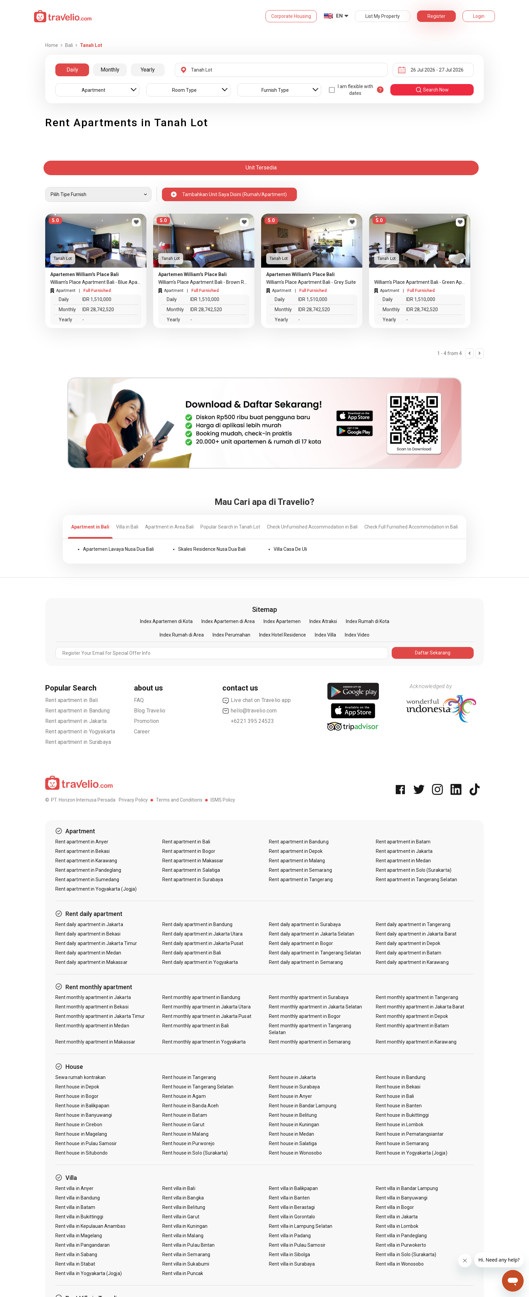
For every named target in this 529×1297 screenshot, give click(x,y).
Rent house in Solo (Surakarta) (195, 1153)
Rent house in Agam (184, 1096)
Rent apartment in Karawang (86, 860)
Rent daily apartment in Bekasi (88, 934)
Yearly (148, 69)
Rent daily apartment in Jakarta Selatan (311, 934)
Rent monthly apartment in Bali (195, 1025)
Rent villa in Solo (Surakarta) (406, 1254)
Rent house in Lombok (399, 1124)
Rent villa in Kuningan (184, 1226)
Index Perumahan (231, 635)
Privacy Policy (133, 800)
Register (436, 16)
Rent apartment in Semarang (300, 870)
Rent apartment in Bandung (77, 710)
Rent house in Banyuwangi (83, 1115)
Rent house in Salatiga (293, 1143)
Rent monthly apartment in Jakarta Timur (100, 1016)
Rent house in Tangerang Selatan (198, 1086)
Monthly (110, 69)
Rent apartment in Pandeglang (88, 870)
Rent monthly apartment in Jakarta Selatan (315, 1006)
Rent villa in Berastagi (292, 1207)
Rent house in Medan (291, 1134)
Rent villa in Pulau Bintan (188, 1245)
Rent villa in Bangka (183, 1197)
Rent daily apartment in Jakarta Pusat (203, 943)
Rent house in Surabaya (294, 1086)
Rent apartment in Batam (403, 841)
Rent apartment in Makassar (192, 860)
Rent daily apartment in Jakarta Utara (202, 934)
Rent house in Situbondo (81, 1153)
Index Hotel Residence (282, 635)
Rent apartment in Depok (296, 851)
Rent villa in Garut (180, 1216)
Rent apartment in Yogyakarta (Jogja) (96, 889)
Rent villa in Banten (289, 1197)
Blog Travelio (150, 710)
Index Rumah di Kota (367, 621)
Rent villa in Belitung (183, 1207)
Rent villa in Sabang (76, 1254)
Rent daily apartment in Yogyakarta (200, 962)
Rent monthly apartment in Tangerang (417, 997)
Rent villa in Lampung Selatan (300, 1226)
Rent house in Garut (183, 1124)
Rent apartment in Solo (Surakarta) (413, 870)
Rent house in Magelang (81, 1134)
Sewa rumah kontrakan (80, 1077)
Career (142, 731)
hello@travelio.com (249, 710)
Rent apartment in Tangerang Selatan (416, 879)
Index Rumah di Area (182, 635)
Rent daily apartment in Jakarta (89, 924)
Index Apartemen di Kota (166, 621)
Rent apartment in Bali (71, 700)
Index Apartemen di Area (228, 621)
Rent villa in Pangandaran (82, 1245)
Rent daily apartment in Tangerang (413, 924)
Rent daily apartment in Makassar (91, 962)
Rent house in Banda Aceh (190, 1105)
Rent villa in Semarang (186, 1254)
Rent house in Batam (184, 1115)
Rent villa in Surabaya (292, 1264)
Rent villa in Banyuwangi (401, 1197)
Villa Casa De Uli (290, 549)
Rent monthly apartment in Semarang (310, 1042)
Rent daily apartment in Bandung (197, 924)
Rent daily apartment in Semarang (306, 962)
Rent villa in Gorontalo (292, 1216)
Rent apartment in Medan (403, 860)
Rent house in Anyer (290, 1096)
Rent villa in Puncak (182, 1273)
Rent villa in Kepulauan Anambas (90, 1226)
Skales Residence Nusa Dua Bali (212, 549)
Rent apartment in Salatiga (191, 870)
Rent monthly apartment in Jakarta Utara (206, 1006)
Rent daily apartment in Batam (408, 952)
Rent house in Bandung (400, 1077)
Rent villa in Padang (290, 1235)
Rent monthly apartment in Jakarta (93, 997)
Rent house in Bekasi (398, 1086)
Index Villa (325, 635)
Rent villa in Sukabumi (185, 1264)
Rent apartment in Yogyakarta (80, 731)
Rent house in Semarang (402, 1143)
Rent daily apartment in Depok (408, 943)
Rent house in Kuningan (294, 1124)
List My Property (382, 16)
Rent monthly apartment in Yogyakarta (204, 1042)
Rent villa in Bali (178, 1188)
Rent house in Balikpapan (82, 1105)
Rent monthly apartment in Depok (412, 1016)
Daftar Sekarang (432, 652)
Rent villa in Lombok (397, 1226)
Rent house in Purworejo (188, 1143)
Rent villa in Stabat (75, 1264)
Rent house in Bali (395, 1096)
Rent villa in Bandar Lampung (407, 1188)
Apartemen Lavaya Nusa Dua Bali (118, 549)
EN (339, 16)
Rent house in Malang (185, 1134)
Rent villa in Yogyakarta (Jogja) (88, 1273)
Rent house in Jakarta (292, 1077)
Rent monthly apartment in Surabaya (309, 997)
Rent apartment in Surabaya (78, 742)
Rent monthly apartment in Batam (412, 1025)
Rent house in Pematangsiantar (410, 1134)
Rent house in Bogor (77, 1096)
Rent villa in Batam (75, 1207)
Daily (72, 69)
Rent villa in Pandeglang (401, 1235)
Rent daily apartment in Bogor (301, 943)
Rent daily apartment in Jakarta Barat (416, 934)
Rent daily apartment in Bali (191, 952)
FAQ (139, 700)
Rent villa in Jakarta (397, 1216)
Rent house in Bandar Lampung (302, 1105)
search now (432, 89)
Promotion (146, 721)
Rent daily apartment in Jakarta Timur (96, 943)
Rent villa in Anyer (74, 1188)
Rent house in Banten (399, 1105)
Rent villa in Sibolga (289, 1254)
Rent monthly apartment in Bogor (305, 1016)
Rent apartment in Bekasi (82, 851)
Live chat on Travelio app (256, 700)
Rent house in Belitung (293, 1115)
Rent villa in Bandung (77, 1197)
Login (478, 16)
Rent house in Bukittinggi (402, 1115)
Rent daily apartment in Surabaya (305, 924)
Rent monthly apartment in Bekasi (92, 1006)
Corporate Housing (291, 16)
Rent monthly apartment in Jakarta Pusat (206, 1016)
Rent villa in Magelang (78, 1235)
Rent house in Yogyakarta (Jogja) (411, 1153)
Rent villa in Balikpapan (293, 1188)
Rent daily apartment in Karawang (412, 962)
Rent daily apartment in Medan (88, 952)
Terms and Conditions (179, 800)
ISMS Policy (223, 800)
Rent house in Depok (77, 1086)
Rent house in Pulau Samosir (86, 1143)
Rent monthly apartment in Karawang (416, 1042)
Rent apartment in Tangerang (300, 879)
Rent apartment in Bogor (188, 851)
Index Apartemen (282, 621)
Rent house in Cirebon (78, 1124)
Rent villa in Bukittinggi (79, 1216)
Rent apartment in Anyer (81, 841)
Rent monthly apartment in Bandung (201, 997)
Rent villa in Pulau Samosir (297, 1245)
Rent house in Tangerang (189, 1077)
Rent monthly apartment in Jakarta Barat (420, 1006)
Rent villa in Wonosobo (400, 1264)
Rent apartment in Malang (297, 860)
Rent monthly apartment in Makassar (95, 1042)
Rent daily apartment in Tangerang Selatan (315, 952)
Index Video (357, 635)
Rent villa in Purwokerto (401, 1245)
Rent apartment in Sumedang (87, 879)
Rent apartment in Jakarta (76, 721)
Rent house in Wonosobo (295, 1153)
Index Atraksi (323, 621)
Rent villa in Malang (182, 1235)
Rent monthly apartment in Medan (92, 1025)
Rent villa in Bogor (395, 1207)
